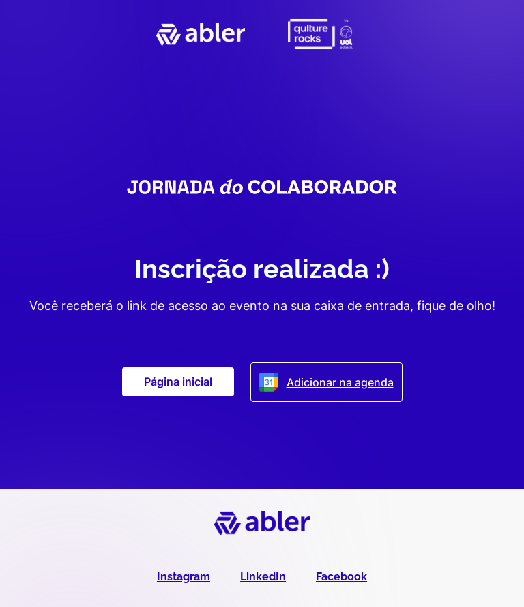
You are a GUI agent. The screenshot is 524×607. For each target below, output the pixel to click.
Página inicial (178, 381)
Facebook (341, 576)
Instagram (183, 576)
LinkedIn (263, 576)
